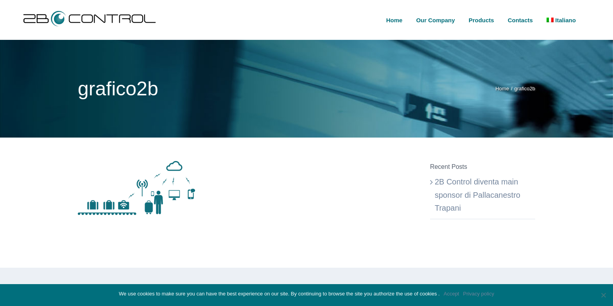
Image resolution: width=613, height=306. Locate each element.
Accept (451, 294)
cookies (428, 294)
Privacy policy (478, 294)
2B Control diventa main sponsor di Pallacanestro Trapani (477, 194)
